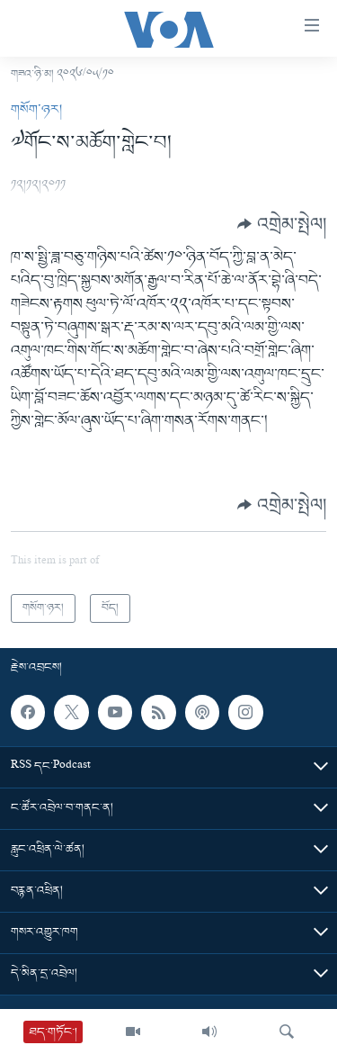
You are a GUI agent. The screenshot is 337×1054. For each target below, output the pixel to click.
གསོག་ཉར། (36, 110)
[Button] (281, 224)
